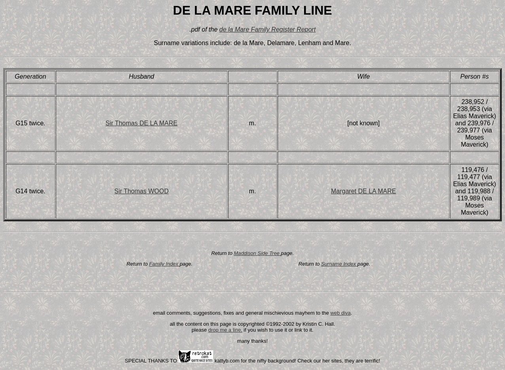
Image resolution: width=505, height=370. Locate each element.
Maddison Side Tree (257, 253)
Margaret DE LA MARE (363, 191)
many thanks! (252, 341)
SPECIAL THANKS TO (151, 361)
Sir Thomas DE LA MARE (142, 123)
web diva (340, 313)
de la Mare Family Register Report (267, 29)
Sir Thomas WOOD (141, 191)
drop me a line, (225, 330)
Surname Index (339, 264)
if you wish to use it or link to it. (278, 330)
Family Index (164, 264)
